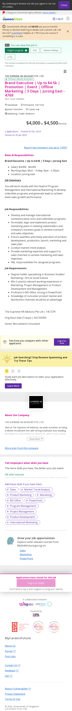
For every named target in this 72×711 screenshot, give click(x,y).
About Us (10, 645)
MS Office (15, 500)
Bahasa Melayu (51, 50)
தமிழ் (10, 56)
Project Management (22, 511)
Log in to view (62, 341)
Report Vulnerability (18, 688)
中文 (35, 50)
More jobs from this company (22, 448)
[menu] (68, 18)
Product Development (22, 517)
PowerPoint (35, 500)
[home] (12, 19)
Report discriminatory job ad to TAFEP (45, 147)
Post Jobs (10, 656)
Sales (13, 489)
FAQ (8, 675)
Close (64, 5)
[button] (67, 31)
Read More (34, 438)
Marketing (46, 495)
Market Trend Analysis (37, 489)
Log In (59, 18)
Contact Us (12, 665)
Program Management (23, 506)
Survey (10, 650)
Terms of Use (12, 698)
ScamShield (16, 33)
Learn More (13, 385)
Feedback (11, 670)
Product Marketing (21, 495)
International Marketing (24, 522)
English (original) (15, 50)
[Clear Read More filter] (35, 439)
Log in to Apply (36, 583)
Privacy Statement (15, 693)
